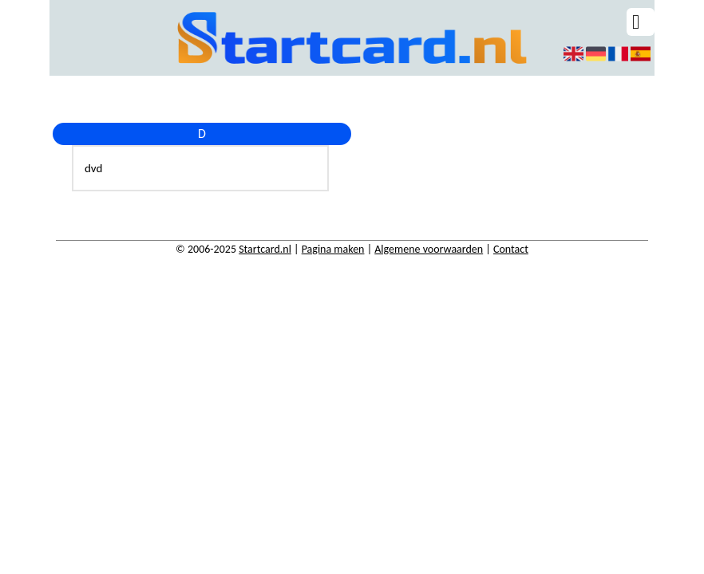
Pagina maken (333, 249)
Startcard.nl (265, 249)
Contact (510, 249)
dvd (93, 168)
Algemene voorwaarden (428, 249)
